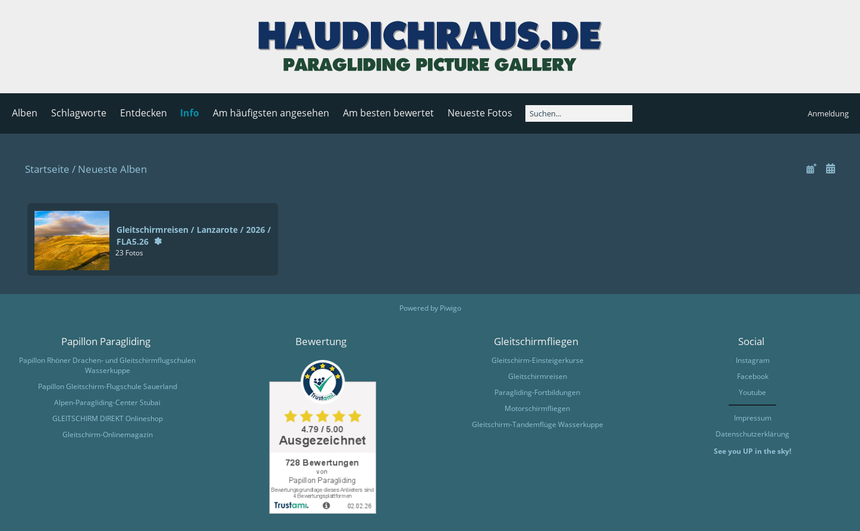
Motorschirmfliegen (537, 408)
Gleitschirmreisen (537, 376)
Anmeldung (828, 113)
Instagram (753, 360)
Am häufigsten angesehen (271, 112)
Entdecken (143, 112)
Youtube (752, 392)
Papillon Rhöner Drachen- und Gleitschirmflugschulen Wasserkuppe (107, 365)
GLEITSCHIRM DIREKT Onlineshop (107, 418)
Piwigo (450, 308)
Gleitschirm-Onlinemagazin (107, 434)
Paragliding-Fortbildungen (537, 392)
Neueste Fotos (480, 112)
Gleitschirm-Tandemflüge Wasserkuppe (537, 424)
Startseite (47, 169)
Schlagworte (78, 112)
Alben (24, 112)
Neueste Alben (112, 169)
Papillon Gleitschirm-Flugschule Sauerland (107, 386)
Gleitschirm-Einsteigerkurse (538, 360)
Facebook (752, 376)
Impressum (752, 418)
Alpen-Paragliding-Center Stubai (107, 402)
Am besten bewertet (388, 112)
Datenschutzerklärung (752, 434)
